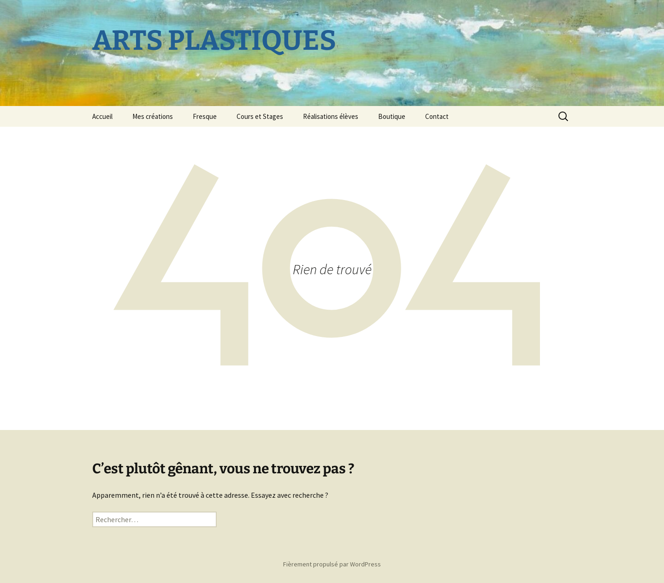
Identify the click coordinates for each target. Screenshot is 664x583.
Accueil (102, 116)
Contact (437, 116)
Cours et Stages (260, 116)
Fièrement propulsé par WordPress (332, 564)
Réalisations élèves (330, 116)
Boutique (391, 116)
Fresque (205, 116)
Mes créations (152, 116)
